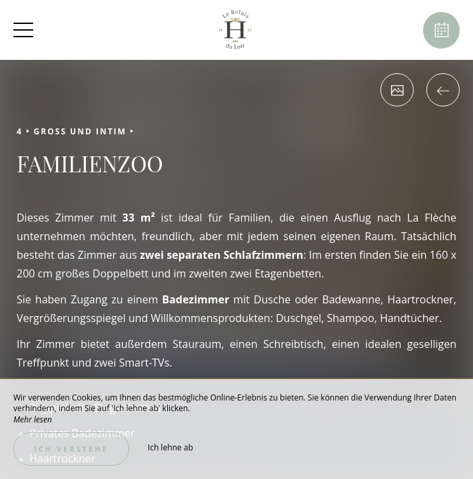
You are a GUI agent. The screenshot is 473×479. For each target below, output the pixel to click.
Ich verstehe (71, 449)
